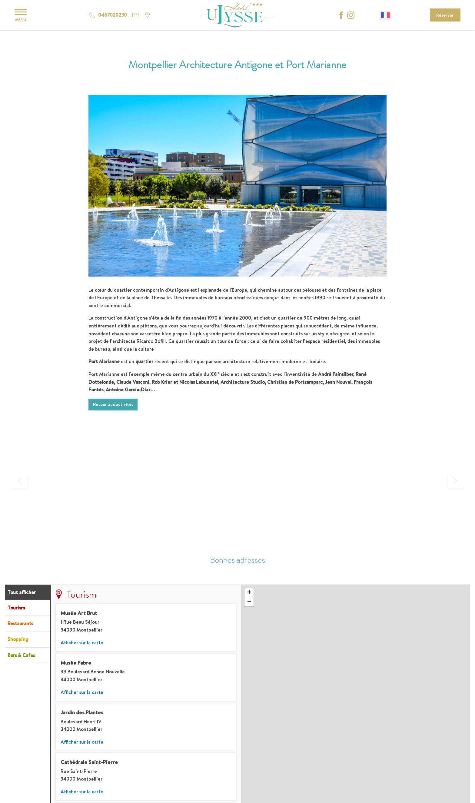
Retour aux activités (113, 404)
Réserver (445, 15)
